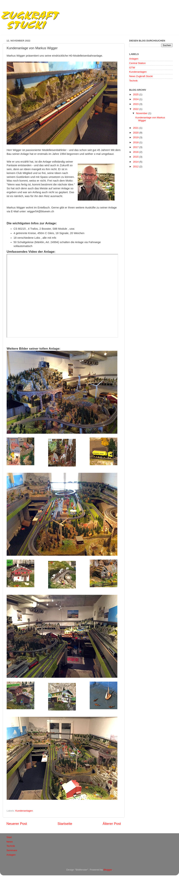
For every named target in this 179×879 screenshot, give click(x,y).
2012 (136, 166)
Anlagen (133, 58)
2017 (136, 147)
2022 (136, 109)
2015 (136, 156)
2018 (136, 142)
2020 (136, 132)
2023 (136, 104)
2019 (136, 137)
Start (9, 837)
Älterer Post (112, 824)
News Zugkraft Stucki (141, 76)
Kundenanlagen (24, 810)
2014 (136, 161)
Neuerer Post (16, 824)
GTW (132, 67)
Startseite (64, 824)
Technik (133, 80)
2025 (136, 94)
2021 (136, 127)
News (9, 841)
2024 (136, 99)
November (142, 113)
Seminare (11, 850)
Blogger (108, 869)
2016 (136, 152)
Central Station (137, 63)
